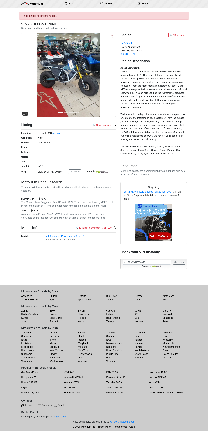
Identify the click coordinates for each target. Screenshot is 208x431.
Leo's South (126, 43)
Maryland (83, 343)
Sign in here (60, 416)
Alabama (26, 332)
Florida (81, 336)
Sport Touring (85, 299)
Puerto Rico (112, 354)
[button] (28, 75)
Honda (53, 314)
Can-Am (110, 310)
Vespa (81, 321)
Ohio (165, 350)
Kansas (138, 339)
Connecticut (27, 336)
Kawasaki (168, 314)
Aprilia (24, 310)
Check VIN (75, 171)
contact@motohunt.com (122, 421)
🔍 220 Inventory (177, 35)
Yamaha (139, 321)
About (132, 426)
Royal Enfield (113, 317)
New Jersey (27, 350)
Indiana (82, 339)
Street (166, 299)
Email (61, 405)
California (140, 332)
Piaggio (82, 317)
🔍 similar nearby (102, 125)
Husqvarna (83, 314)
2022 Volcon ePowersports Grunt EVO (66, 236)
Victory (110, 321)
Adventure (26, 296)
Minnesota (168, 343)
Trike (137, 299)
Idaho (24, 339)
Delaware (54, 336)
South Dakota (28, 357)
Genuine (167, 310)
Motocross (168, 296)
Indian (109, 314)
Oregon (53, 354)
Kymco (25, 317)
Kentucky (168, 339)
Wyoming (111, 361)
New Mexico (56, 350)
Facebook (47, 405)
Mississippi (27, 346)
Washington (27, 361)
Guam (138, 336)
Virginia (167, 357)
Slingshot (168, 317)
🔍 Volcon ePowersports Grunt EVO (94, 228)
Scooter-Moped (29, 299)
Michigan (139, 343)
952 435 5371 (127, 54)
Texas (81, 357)
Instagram (30, 405)
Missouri (54, 346)
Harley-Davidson (30, 314)
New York (83, 350)
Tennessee (55, 357)
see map (56, 133)
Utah (108, 357)
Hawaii (166, 336)
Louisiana (26, 343)
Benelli (81, 310)
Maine (53, 343)
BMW (52, 310)
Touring (110, 299)
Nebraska (111, 346)
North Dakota (142, 350)
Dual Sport (111, 296)
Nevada (139, 346)
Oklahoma (26, 354)
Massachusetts (114, 343)
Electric (138, 296)
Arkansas (111, 332)
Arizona (82, 332)
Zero (165, 321)
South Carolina (170, 354)
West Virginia (57, 361)
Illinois (53, 339)
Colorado (168, 332)
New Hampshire (171, 346)
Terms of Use (120, 426)
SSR (137, 317)
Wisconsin (83, 361)
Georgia (110, 336)
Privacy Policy (104, 426)
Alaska (53, 332)
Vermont (139, 357)
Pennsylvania (85, 354)
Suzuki (24, 321)
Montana (82, 346)
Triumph (54, 321)
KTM (137, 314)
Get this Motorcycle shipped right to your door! (148, 191)
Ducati (138, 310)
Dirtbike (82, 296)
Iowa (108, 339)
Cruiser (53, 296)
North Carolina (114, 350)
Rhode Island (141, 354)
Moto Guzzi (56, 317)
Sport (52, 299)
